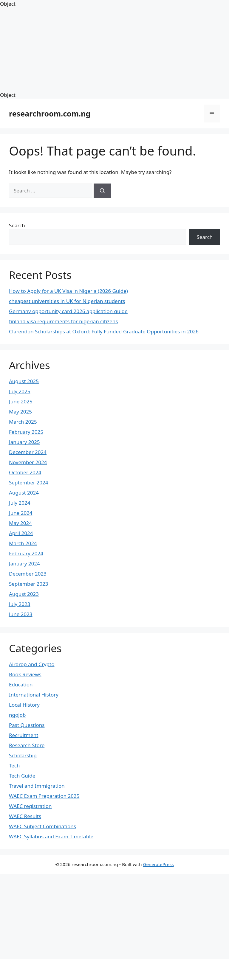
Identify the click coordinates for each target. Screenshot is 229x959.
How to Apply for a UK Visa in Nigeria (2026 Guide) (68, 290)
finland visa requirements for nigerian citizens (63, 321)
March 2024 (23, 543)
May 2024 (20, 523)
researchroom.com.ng (49, 113)
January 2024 (24, 563)
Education (21, 684)
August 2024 (24, 492)
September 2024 (28, 482)
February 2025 (26, 431)
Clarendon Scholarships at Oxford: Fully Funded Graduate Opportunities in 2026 (104, 331)
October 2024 (25, 472)
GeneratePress (158, 864)
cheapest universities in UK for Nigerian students (67, 301)
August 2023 (24, 593)
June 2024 (21, 512)
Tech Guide (22, 775)
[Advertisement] (114, 49)
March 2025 (23, 421)
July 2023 (19, 604)
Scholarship (23, 755)
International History (33, 694)
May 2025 (20, 411)
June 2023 (21, 614)
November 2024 (28, 462)
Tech (14, 765)
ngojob (17, 714)
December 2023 (28, 573)
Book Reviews (25, 674)
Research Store (26, 745)
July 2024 (19, 502)
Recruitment (23, 735)
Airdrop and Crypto (31, 664)
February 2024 (26, 553)
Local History (24, 704)
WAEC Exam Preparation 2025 (44, 795)
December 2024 (28, 452)
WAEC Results (25, 816)
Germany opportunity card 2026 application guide (68, 311)
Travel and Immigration (37, 785)
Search (17, 225)
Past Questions (27, 725)
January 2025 (24, 442)
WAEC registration (30, 806)
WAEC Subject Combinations (42, 826)
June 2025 (21, 401)
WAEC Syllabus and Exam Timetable (51, 836)
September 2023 (28, 583)
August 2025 (24, 381)
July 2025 (19, 391)
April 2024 (21, 533)
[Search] (102, 191)
